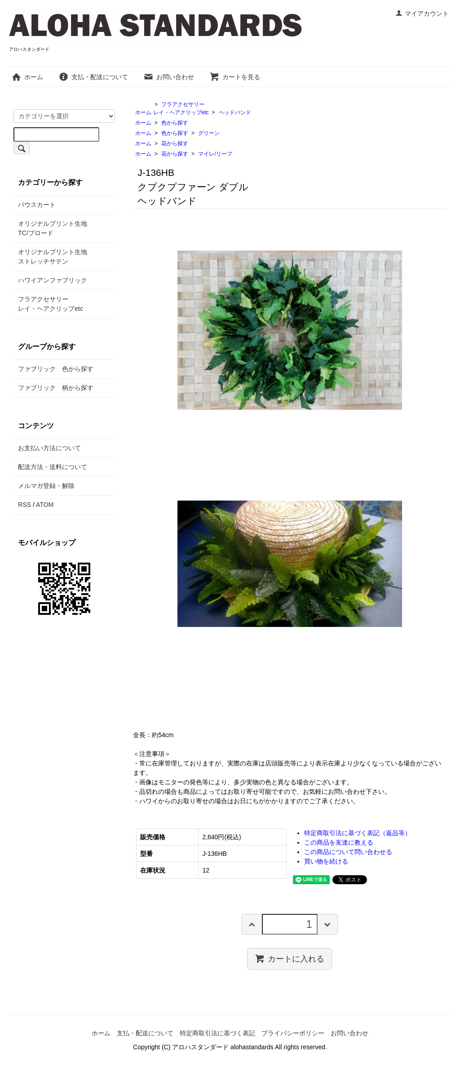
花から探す (174, 143)
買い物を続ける (326, 861)
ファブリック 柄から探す (55, 387)
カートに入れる (289, 958)
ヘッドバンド (235, 112)
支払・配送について (93, 77)
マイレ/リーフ (215, 154)
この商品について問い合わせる (348, 851)
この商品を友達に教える (338, 842)
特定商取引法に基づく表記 (217, 1033)
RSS (24, 504)
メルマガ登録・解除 (46, 485)
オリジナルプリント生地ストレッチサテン (52, 256)
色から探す (174, 123)
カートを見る (234, 77)
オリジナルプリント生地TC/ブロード (52, 228)
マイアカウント (422, 13)
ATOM (44, 504)
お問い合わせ (168, 77)
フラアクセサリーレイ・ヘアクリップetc (50, 303)
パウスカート (37, 204)
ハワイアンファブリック (52, 280)
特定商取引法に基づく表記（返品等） (357, 833)
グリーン (209, 133)
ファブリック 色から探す (55, 368)
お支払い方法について (49, 448)
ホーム (27, 77)
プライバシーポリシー (292, 1033)
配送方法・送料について (52, 466)
